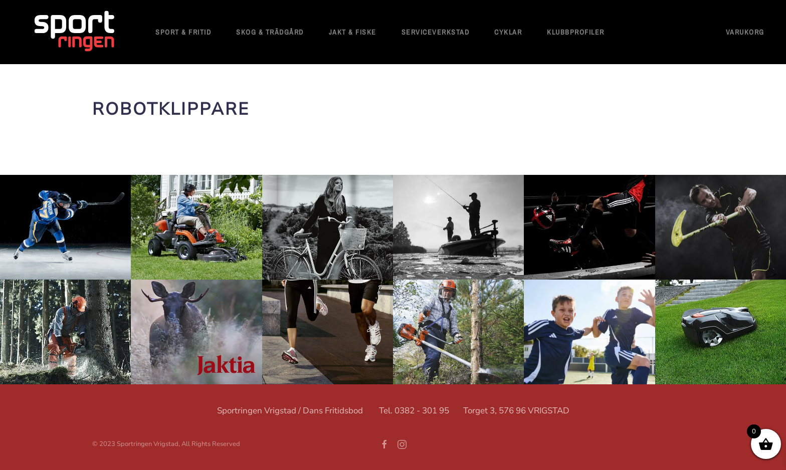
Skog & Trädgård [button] (270, 32)
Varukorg (745, 32)
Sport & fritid (183, 32)
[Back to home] (75, 32)
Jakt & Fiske (352, 32)
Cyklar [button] (508, 32)
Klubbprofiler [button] (576, 32)
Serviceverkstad (436, 32)
